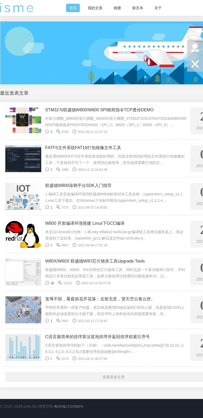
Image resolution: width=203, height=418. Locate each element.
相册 (117, 8)
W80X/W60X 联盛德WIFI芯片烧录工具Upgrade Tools (95, 261)
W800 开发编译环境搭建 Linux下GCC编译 (85, 223)
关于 (158, 8)
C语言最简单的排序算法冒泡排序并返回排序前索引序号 (97, 336)
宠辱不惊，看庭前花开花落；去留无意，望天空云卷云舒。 (100, 299)
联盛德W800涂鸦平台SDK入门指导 (78, 185)
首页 (73, 8)
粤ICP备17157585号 (68, 406)
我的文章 (95, 8)
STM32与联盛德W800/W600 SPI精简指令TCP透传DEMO (99, 110)
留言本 (137, 8)
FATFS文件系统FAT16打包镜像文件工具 (83, 147)
